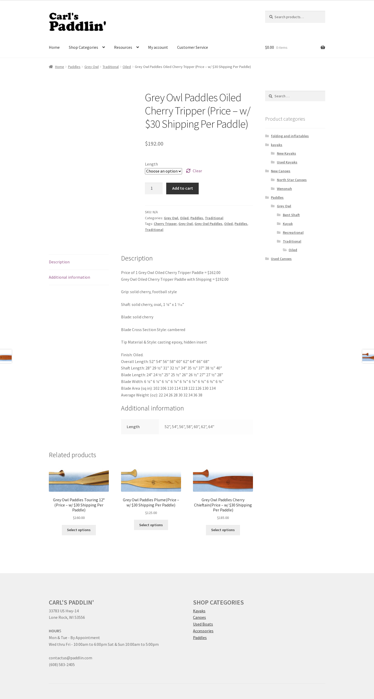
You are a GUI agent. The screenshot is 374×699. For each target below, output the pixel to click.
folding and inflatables (290, 136)
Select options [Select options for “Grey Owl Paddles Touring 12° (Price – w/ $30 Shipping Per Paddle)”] (79, 529)
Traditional (111, 66)
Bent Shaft (291, 215)
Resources (123, 47)
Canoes (199, 617)
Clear (197, 170)
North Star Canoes (292, 179)
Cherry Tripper (165, 223)
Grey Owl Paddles (208, 223)
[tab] (79, 262)
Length (151, 164)
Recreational (293, 232)
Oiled (127, 66)
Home (54, 47)
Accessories (203, 630)
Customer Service (192, 47)
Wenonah (284, 188)
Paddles (74, 66)
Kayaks (199, 610)
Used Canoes (281, 258)
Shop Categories (83, 47)
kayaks (276, 144)
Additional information (69, 277)
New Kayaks (286, 153)
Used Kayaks (287, 162)
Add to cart (182, 188)
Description (59, 261)
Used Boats (203, 624)
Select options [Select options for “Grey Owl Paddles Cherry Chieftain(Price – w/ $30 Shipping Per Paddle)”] (223, 529)
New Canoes (280, 171)
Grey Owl (91, 66)
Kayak (288, 223)
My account (158, 47)
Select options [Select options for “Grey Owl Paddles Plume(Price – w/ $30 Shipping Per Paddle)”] (151, 525)
